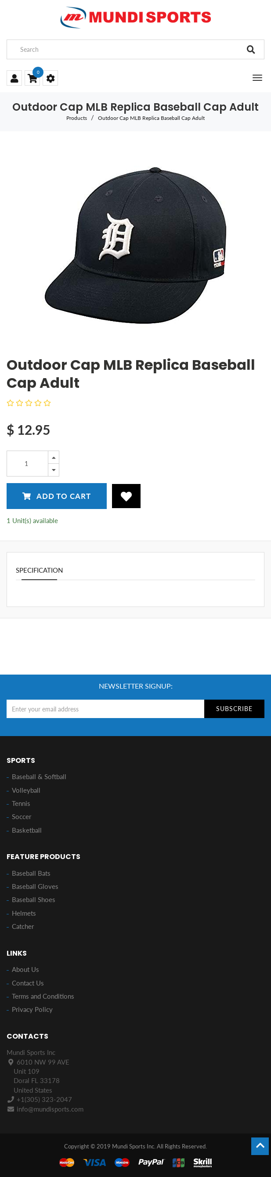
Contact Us (28, 983)
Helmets (24, 913)
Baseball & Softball (39, 776)
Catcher (23, 926)
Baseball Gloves (35, 886)
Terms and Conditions (43, 996)
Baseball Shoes (33, 899)
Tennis (21, 803)
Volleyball (26, 790)
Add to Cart (56, 496)
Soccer (21, 816)
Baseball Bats (31, 873)
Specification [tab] (39, 570)
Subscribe (234, 708)
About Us (25, 969)
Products (76, 118)
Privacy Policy (32, 1009)
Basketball (27, 830)
